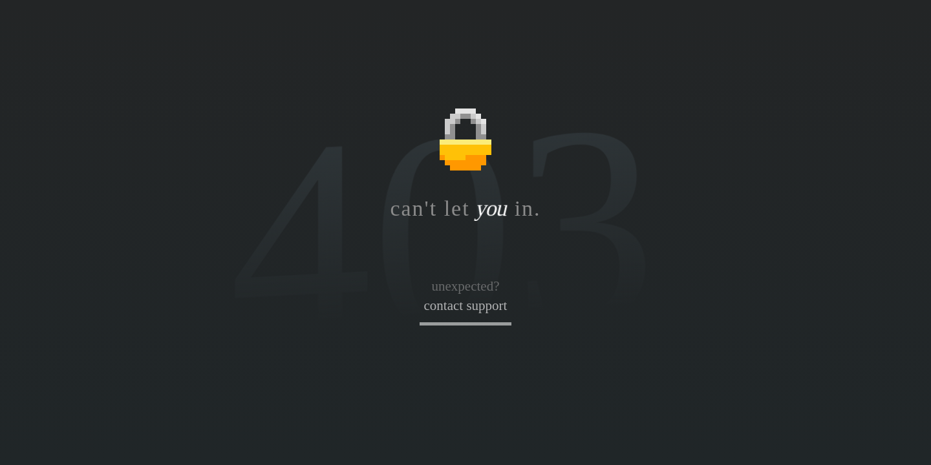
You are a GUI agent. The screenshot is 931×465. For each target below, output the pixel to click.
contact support (466, 305)
